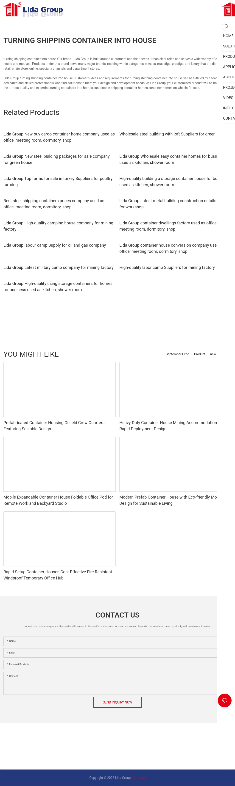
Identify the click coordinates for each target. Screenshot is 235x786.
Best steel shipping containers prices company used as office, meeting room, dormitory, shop (53, 203)
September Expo (177, 354)
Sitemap (139, 778)
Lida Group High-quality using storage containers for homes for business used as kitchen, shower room (57, 286)
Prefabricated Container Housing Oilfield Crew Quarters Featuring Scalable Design (53, 425)
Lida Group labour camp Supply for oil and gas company (54, 245)
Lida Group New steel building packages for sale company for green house (56, 159)
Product (199, 354)
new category (219, 354)
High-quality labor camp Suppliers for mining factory (167, 267)
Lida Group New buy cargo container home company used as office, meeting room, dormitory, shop (59, 137)
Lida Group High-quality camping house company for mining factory (58, 226)
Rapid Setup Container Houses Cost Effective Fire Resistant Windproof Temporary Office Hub (57, 574)
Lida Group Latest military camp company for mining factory (58, 267)
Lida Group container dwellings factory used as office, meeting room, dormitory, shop (168, 226)
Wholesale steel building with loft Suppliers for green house (173, 134)
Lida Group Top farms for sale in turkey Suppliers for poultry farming (57, 181)
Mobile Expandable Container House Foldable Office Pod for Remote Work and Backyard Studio (58, 500)
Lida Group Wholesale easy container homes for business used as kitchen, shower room (171, 159)
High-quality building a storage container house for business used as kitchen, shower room (174, 181)
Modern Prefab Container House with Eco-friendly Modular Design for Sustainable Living (172, 500)
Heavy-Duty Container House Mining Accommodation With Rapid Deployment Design (172, 425)
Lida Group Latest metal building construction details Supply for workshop (174, 203)
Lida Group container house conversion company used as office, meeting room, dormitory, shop (171, 248)
